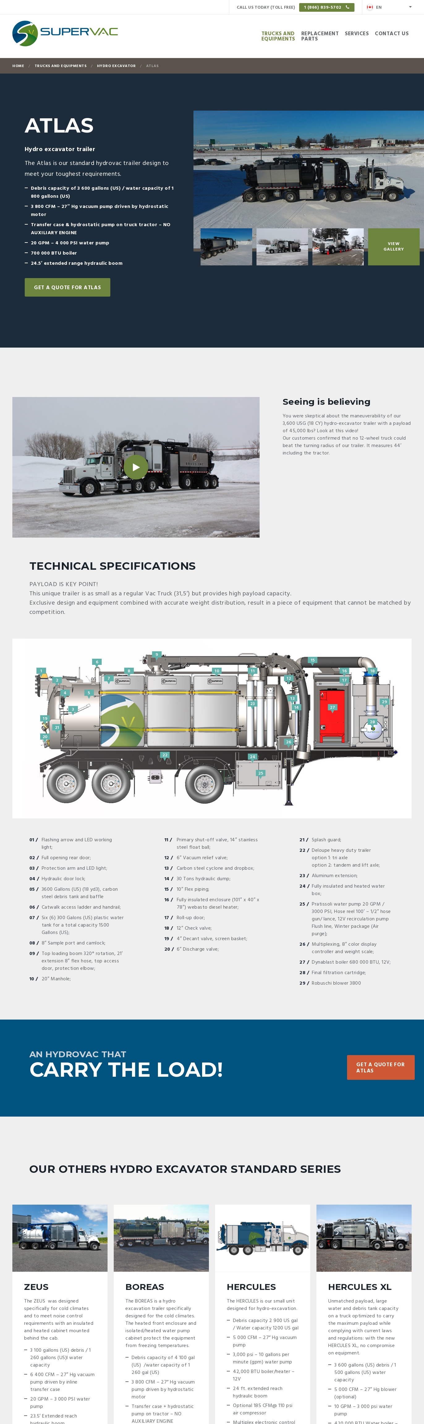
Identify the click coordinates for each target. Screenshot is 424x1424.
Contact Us (392, 34)
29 (384, 702)
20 (45, 736)
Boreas (144, 1287)
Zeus (36, 1287)
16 (344, 671)
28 (372, 722)
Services (357, 34)
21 (57, 727)
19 (45, 718)
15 (312, 660)
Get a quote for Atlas (67, 288)
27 (332, 707)
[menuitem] (389, 7)
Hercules (251, 1287)
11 (252, 671)
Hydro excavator (116, 66)
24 (252, 757)
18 (372, 671)
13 (292, 698)
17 (344, 680)
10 (216, 671)
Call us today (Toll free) (295, 7)
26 (288, 742)
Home (18, 66)
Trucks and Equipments (61, 66)
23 (252, 703)
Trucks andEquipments (278, 36)
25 (260, 773)
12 (288, 678)
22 (165, 755)
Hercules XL (360, 1287)
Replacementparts (320, 36)
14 (296, 707)
